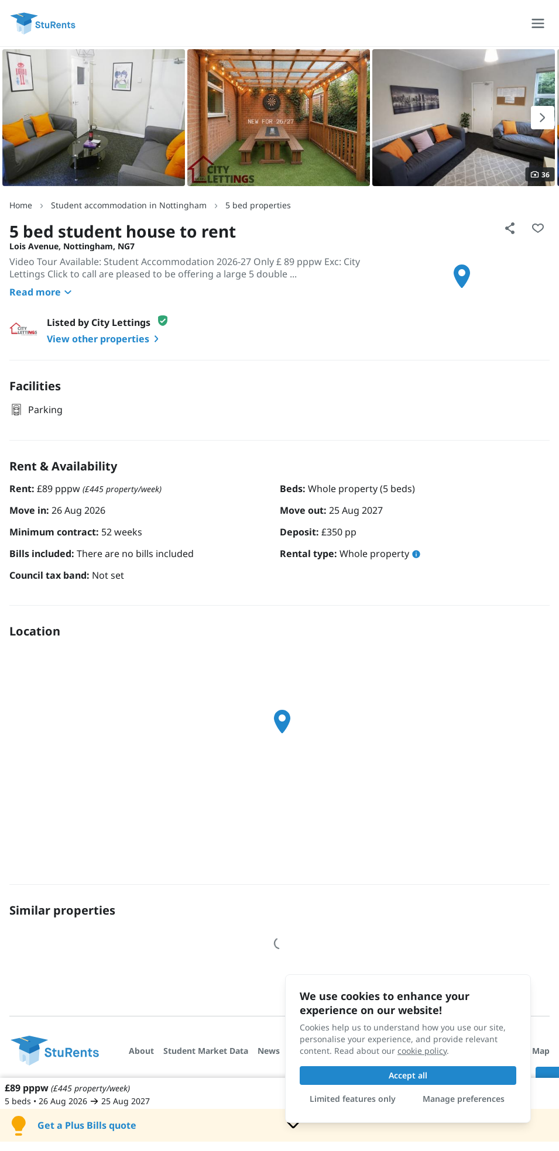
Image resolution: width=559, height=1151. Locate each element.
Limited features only (353, 1098)
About (141, 1050)
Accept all (408, 1075)
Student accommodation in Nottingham (129, 205)
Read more (42, 292)
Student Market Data (205, 1050)
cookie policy (422, 1050)
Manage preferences (464, 1098)
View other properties (105, 339)
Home (20, 205)
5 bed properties (258, 205)
